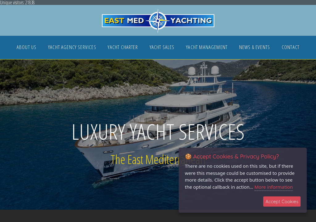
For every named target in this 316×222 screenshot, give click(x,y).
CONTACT (290, 48)
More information (274, 187)
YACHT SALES (162, 48)
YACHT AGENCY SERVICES (72, 48)
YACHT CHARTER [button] (123, 48)
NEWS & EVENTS (254, 48)
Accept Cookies (281, 201)
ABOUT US (26, 48)
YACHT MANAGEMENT (206, 48)
